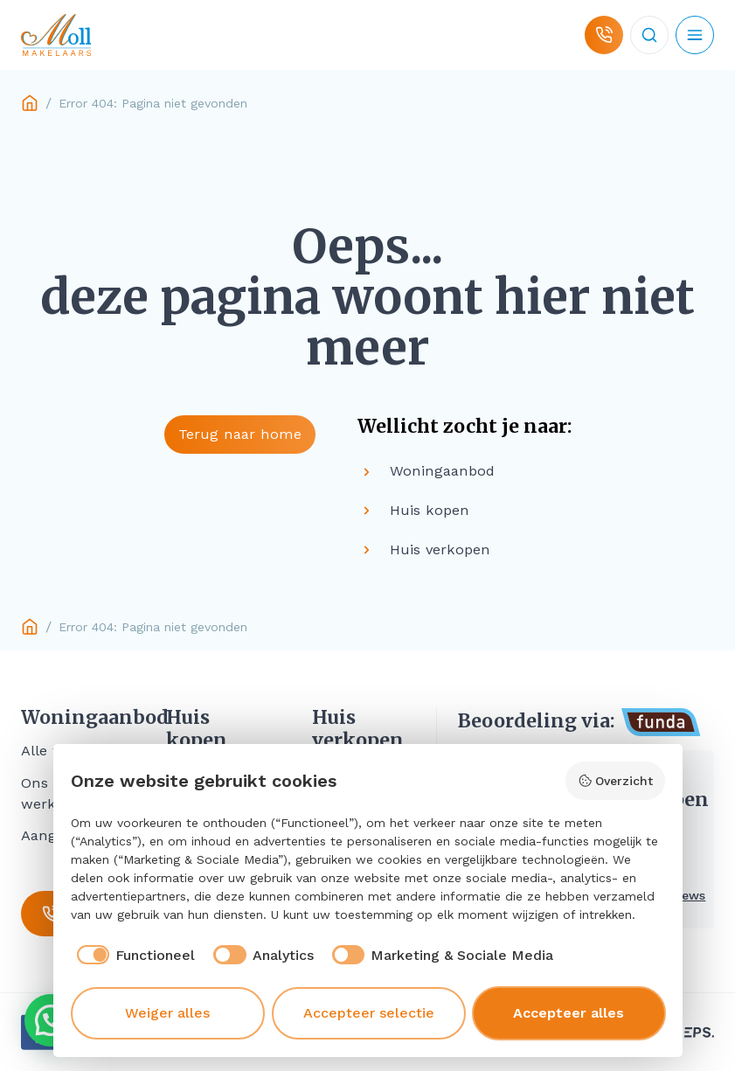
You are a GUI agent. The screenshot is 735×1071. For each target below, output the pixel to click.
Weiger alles (167, 1013)
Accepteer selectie (368, 1013)
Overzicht (615, 781)
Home (29, 103)
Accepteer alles (568, 1013)
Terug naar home (240, 434)
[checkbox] (133, 955)
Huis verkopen (358, 729)
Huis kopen (196, 729)
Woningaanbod (72, 717)
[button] (50, 1020)
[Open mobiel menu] (695, 35)
